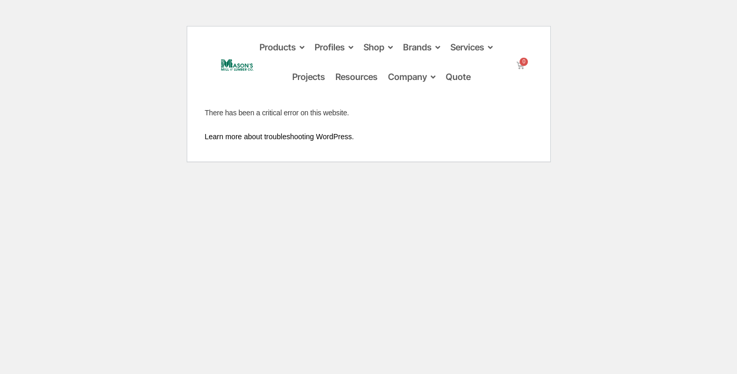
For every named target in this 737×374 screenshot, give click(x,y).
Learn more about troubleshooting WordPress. (279, 136)
